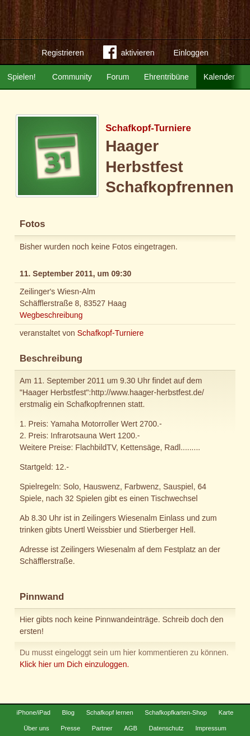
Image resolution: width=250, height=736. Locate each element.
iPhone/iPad (33, 712)
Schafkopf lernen (109, 712)
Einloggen (190, 52)
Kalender (219, 76)
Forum (118, 76)
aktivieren (129, 54)
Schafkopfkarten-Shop (176, 712)
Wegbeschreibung (51, 315)
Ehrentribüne (166, 76)
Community (72, 76)
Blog (68, 712)
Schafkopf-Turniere (148, 128)
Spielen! (21, 76)
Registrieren (62, 52)
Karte (226, 712)
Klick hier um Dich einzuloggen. (74, 664)
